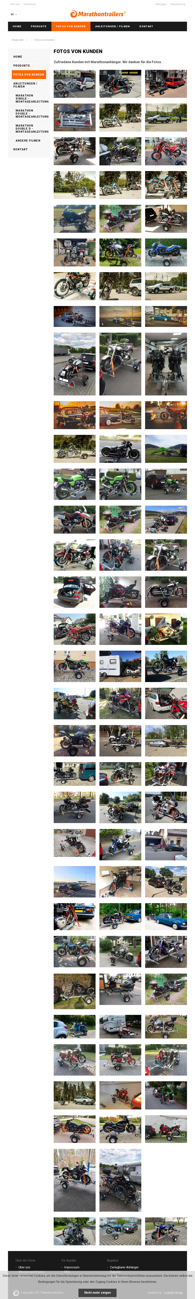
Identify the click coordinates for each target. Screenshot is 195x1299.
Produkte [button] (38, 26)
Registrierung (177, 4)
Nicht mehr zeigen (97, 1292)
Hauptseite (18, 39)
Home (17, 26)
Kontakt (146, 26)
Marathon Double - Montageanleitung (31, 113)
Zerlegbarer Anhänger (124, 1267)
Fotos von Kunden (71, 26)
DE (14, 14)
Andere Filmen (28, 140)
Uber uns (24, 1267)
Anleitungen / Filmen (112, 26)
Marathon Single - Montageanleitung (31, 98)
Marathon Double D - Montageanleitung (31, 128)
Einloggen (161, 4)
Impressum (30, 4)
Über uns (15, 4)
